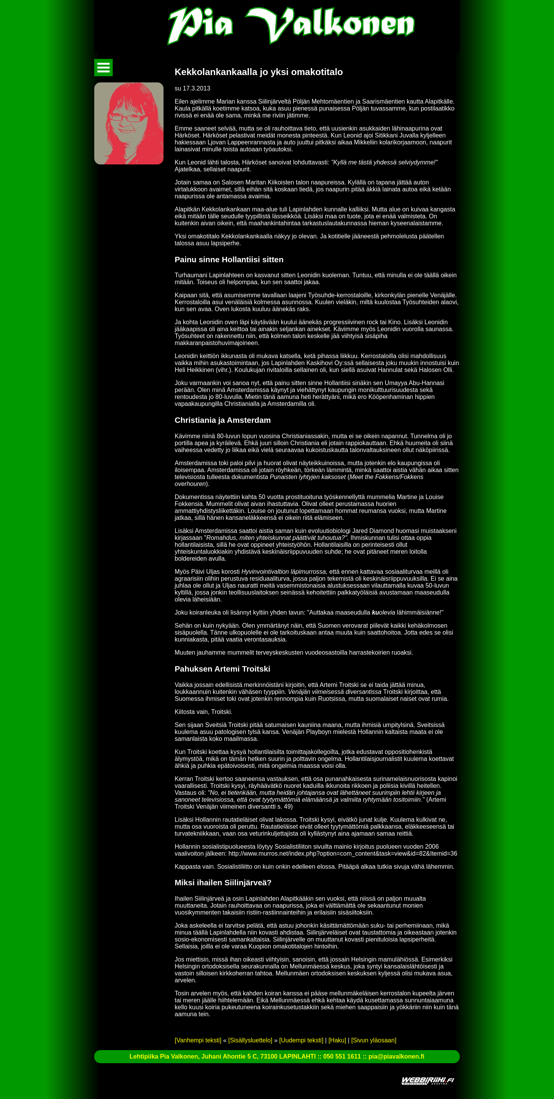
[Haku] (337, 1040)
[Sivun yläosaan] (373, 1040)
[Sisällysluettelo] (250, 1040)
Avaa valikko (103, 67)
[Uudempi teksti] (301, 1040)
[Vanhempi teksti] (198, 1040)
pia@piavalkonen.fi (396, 1056)
